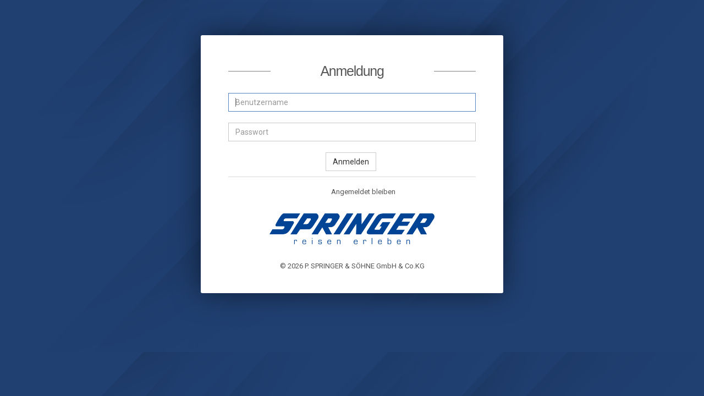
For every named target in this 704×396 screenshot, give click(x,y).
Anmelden (351, 161)
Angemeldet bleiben (357, 192)
